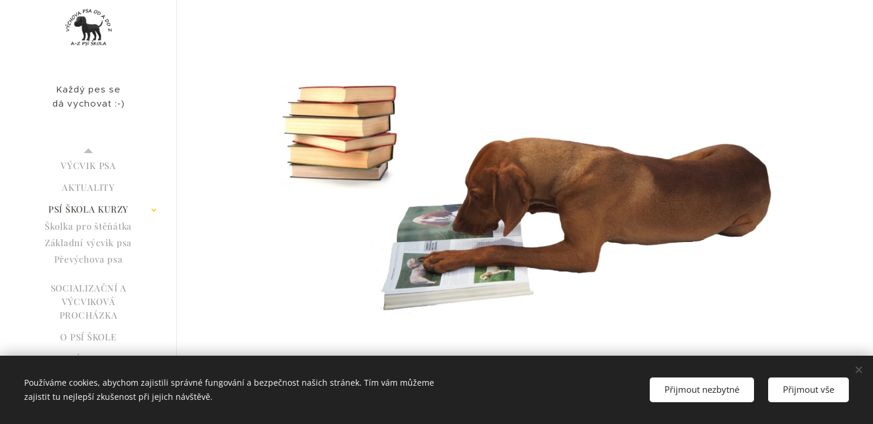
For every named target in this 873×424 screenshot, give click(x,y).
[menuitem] (88, 166)
